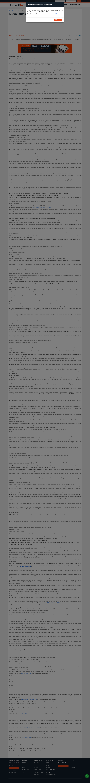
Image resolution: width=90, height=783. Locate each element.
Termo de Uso (38, 15)
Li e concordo (58, 19)
